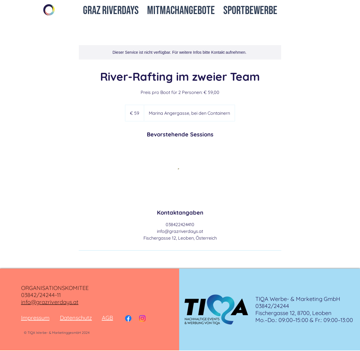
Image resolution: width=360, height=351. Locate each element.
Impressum (35, 317)
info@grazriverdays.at (49, 301)
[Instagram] (142, 318)
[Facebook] (128, 318)
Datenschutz (76, 317)
